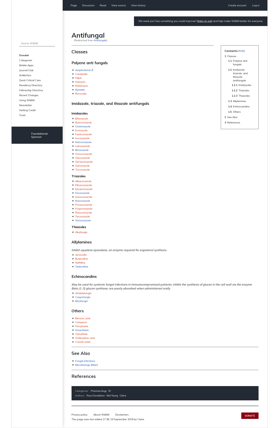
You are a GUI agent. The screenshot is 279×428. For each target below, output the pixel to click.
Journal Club (26, 70)
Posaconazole (83, 204)
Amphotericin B (84, 70)
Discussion (88, 5)
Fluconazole (82, 193)
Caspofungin (82, 297)
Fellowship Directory (31, 90)
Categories (25, 60)
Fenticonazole (83, 134)
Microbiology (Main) (86, 364)
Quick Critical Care (30, 80)
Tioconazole (82, 169)
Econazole (81, 130)
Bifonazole (81, 118)
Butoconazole (83, 122)
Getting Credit (27, 110)
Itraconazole (82, 200)
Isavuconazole (83, 196)
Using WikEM (27, 100)
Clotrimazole (82, 126)
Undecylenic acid (85, 338)
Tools (22, 115)
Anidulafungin (83, 293)
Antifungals (100, 40)
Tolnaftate (81, 334)
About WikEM (101, 414)
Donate (250, 415)
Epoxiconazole (84, 189)
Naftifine (80, 262)
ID (110, 390)
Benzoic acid (82, 318)
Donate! (24, 55)
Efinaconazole (83, 185)
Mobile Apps (26, 65)
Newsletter (25, 105)
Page (74, 5)
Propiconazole (83, 208)
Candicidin (81, 74)
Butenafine (81, 258)
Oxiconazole (82, 157)
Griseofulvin (82, 330)
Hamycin (80, 81)
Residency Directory (30, 85)
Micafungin (81, 301)
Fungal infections (85, 361)
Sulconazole (82, 165)
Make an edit (204, 21)
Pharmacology (99, 390)
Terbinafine (81, 266)
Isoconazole (82, 138)
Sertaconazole (84, 161)
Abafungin (81, 232)
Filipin (78, 78)
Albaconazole (83, 181)
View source (118, 5)
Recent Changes (28, 95)
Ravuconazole (83, 212)
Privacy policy (79, 414)
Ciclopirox (81, 322)
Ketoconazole (83, 142)
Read (103, 5)
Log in (255, 5)
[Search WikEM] (37, 43)
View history (138, 5)
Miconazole (82, 150)
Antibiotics (25, 75)
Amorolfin (81, 254)
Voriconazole (83, 220)
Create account (237, 5)
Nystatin (80, 89)
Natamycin (81, 85)
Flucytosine (81, 326)
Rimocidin (81, 93)
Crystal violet (82, 341)
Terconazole (82, 216)
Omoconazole (83, 154)
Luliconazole (82, 146)
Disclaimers (122, 414)
